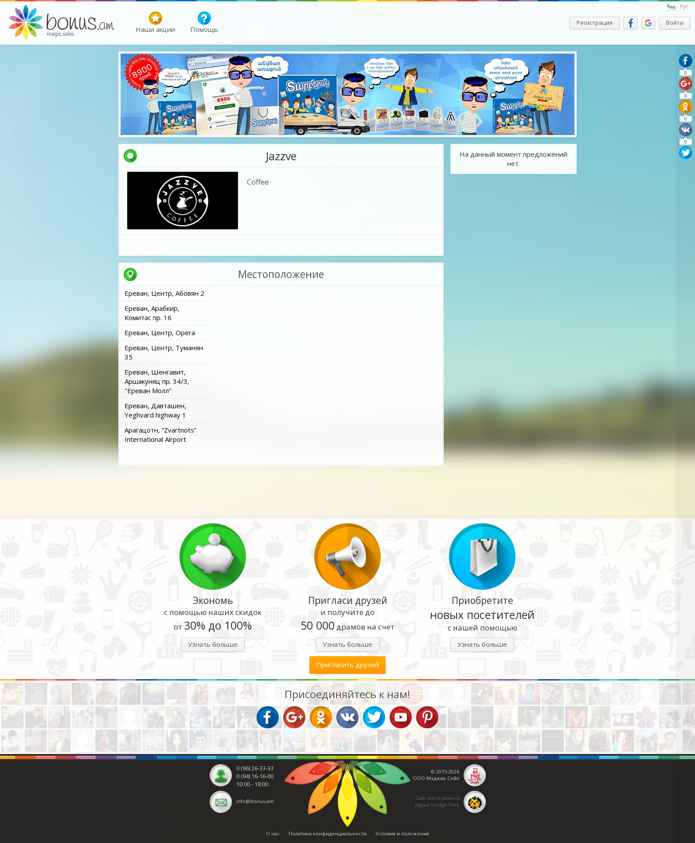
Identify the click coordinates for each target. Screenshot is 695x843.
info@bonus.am (255, 801)
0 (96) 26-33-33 (254, 768)
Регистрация (595, 23)
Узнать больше (213, 644)
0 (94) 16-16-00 (254, 776)
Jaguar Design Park (437, 804)
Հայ (671, 7)
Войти (674, 23)
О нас (273, 833)
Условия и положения (402, 833)
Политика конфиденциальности (328, 833)
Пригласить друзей (347, 664)
